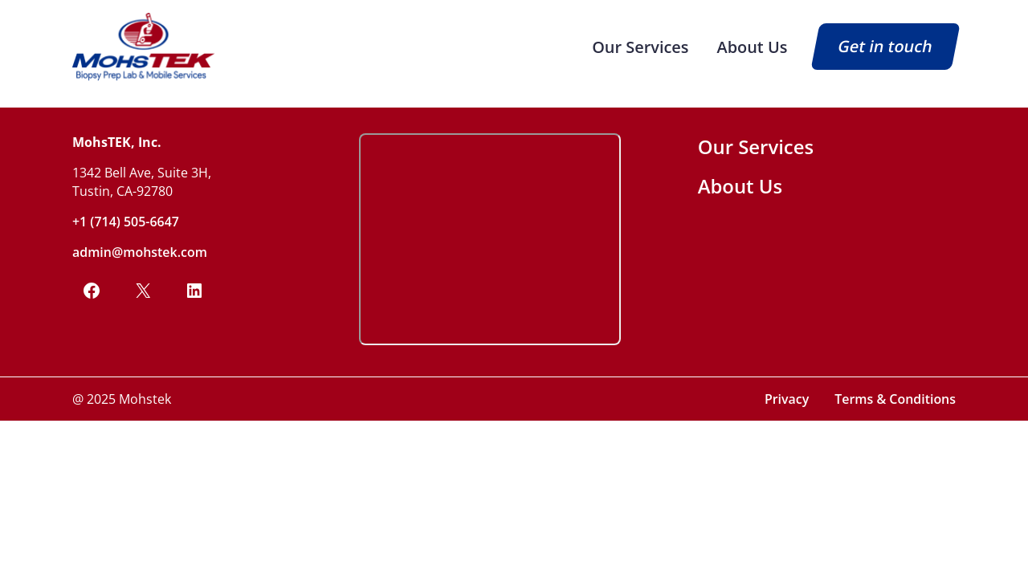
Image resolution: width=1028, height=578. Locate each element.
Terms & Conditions (895, 399)
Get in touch (885, 47)
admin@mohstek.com (139, 252)
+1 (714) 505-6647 (125, 221)
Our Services (640, 47)
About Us (752, 47)
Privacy (787, 399)
